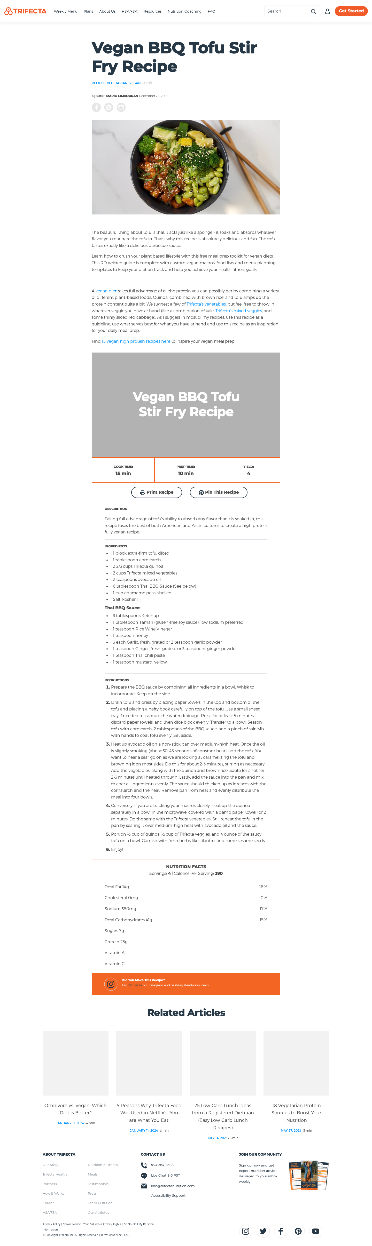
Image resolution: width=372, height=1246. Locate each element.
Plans (88, 11)
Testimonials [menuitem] (98, 1184)
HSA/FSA (129, 11)
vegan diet (106, 290)
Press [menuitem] (92, 1193)
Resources (152, 11)
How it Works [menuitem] (53, 1193)
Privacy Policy (52, 1224)
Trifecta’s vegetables (206, 303)
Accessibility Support (168, 1195)
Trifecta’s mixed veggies (238, 310)
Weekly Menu (66, 11)
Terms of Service (111, 1234)
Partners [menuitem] (50, 1184)
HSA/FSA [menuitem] (50, 1212)
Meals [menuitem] (93, 1174)
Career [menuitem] (48, 1203)
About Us (107, 11)
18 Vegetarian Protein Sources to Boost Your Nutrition (296, 1113)
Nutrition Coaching (185, 11)
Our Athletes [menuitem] (98, 1212)
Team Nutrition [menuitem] (100, 1203)
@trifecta (135, 985)
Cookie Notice (72, 1224)
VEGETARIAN (117, 83)
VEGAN (135, 83)
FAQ (211, 11)
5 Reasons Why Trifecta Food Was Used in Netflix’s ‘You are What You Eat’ (149, 1113)
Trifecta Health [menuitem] (55, 1174)
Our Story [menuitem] (50, 1165)
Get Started (351, 11)
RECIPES (98, 83)
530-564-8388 (162, 1165)
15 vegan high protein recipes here (135, 341)
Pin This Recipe (219, 492)
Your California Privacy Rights (102, 1224)
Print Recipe (156, 492)
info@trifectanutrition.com (173, 1186)
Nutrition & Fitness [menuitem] (103, 1165)
